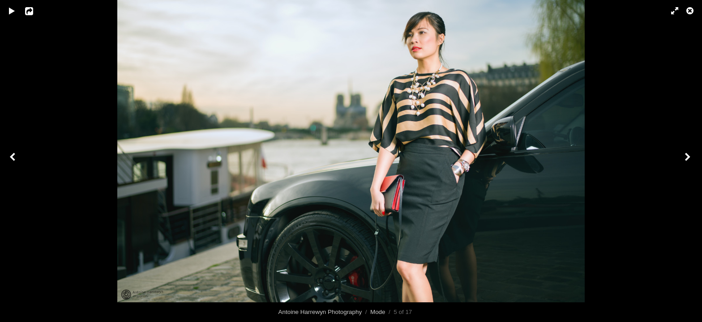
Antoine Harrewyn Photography (320, 312)
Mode (377, 312)
